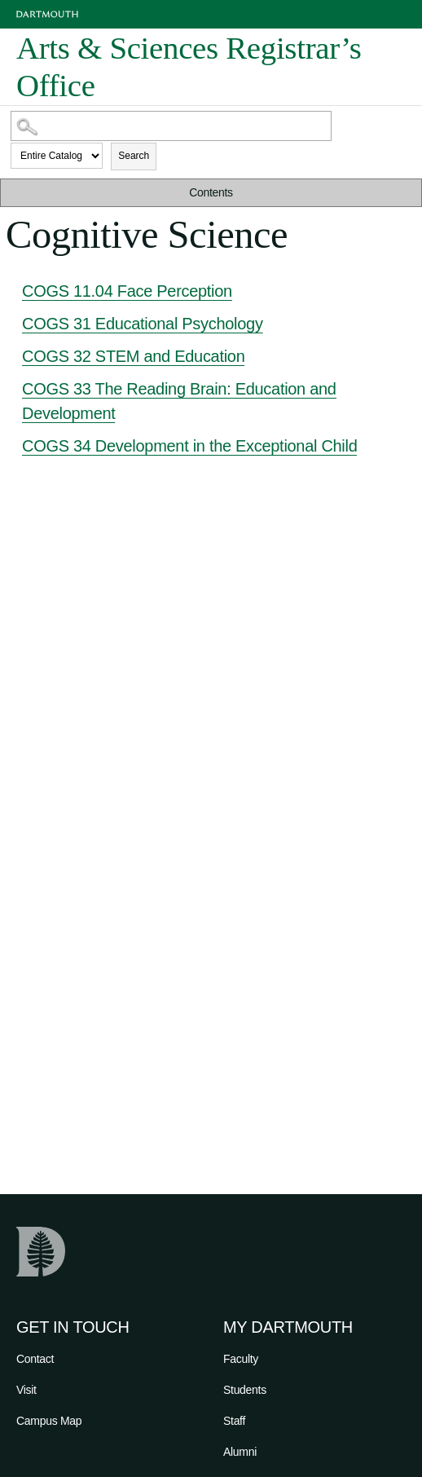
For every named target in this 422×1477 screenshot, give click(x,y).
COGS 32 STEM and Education (133, 356)
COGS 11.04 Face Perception (127, 291)
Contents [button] (211, 192)
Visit (26, 1389)
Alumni (240, 1451)
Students (244, 1389)
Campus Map (48, 1420)
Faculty (240, 1358)
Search (133, 155)
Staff (234, 1420)
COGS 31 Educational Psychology (142, 324)
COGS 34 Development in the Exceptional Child (189, 446)
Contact (35, 1358)
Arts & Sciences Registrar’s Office (189, 67)
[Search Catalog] (171, 126)
